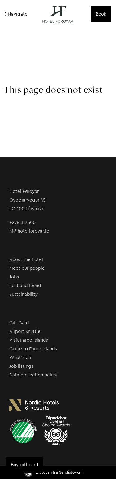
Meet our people (27, 268)
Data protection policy (33, 375)
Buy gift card (24, 465)
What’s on (20, 357)
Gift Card (19, 323)
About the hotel (26, 259)
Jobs (14, 277)
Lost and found (25, 285)
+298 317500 (22, 222)
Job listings (21, 366)
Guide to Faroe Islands (33, 349)
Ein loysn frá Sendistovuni (53, 472)
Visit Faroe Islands (28, 340)
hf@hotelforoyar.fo (29, 231)
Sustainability (23, 294)
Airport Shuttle (25, 331)
